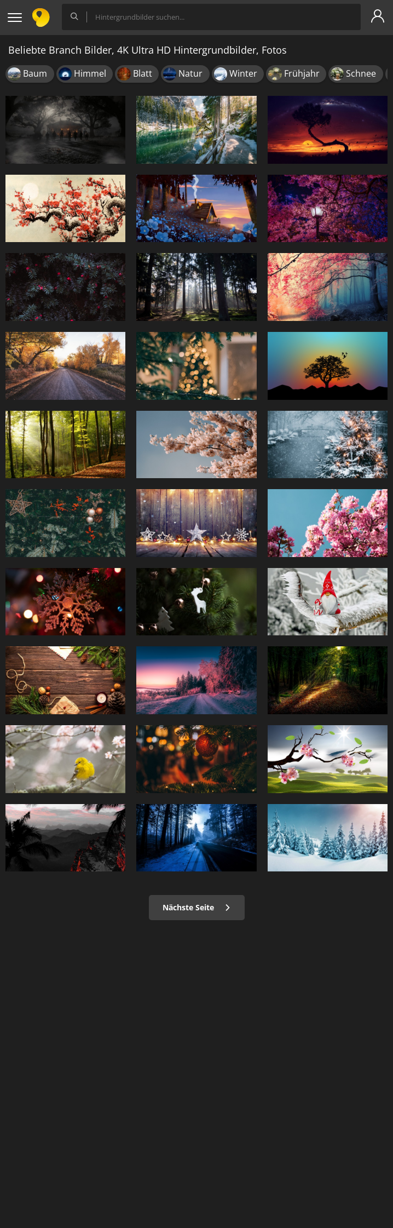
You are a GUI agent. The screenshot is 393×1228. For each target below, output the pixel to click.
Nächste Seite (197, 907)
